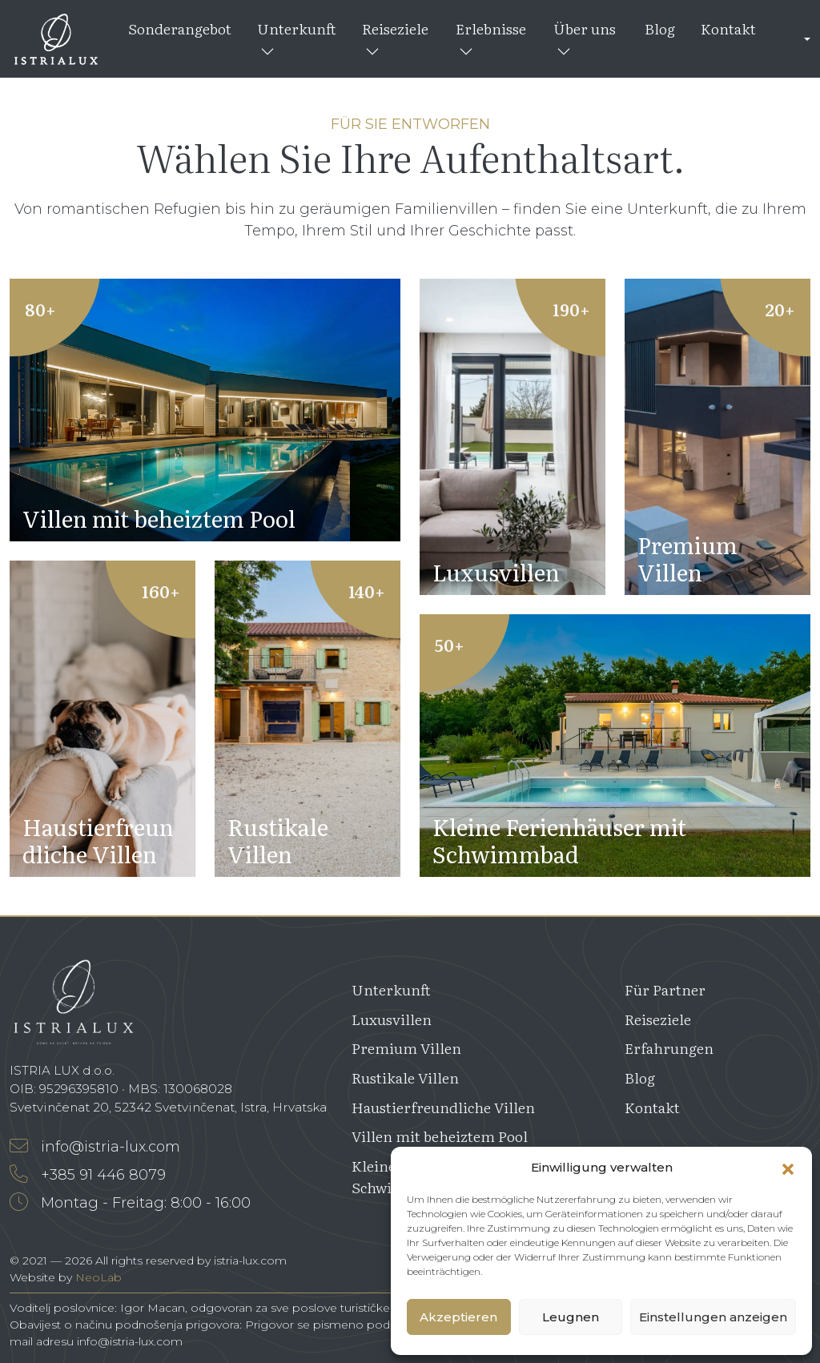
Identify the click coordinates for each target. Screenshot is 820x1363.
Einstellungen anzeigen (713, 1317)
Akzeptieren (458, 1317)
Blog (660, 28)
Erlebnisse (491, 38)
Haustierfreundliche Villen (443, 1107)
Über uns (584, 38)
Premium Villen (406, 1048)
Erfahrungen (669, 1048)
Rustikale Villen (405, 1077)
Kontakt (728, 28)
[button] (788, 1168)
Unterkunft (296, 38)
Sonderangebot (179, 28)
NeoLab (98, 1277)
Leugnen (570, 1317)
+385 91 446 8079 (88, 1175)
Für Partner (665, 989)
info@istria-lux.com (95, 1147)
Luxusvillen (392, 1019)
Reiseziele (395, 38)
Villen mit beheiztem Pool (440, 1136)
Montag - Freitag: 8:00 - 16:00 (130, 1203)
